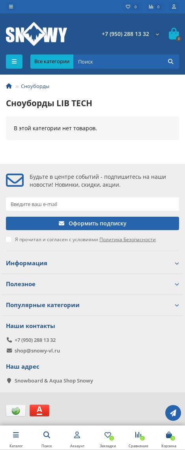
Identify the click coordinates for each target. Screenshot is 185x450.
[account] (174, 6)
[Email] (92, 204)
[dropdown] (11, 6)
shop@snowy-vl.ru (37, 350)
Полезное (92, 284)
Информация (92, 263)
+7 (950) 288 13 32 (125, 34)
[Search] (126, 61)
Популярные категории (92, 305)
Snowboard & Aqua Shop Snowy (54, 380)
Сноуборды (35, 86)
